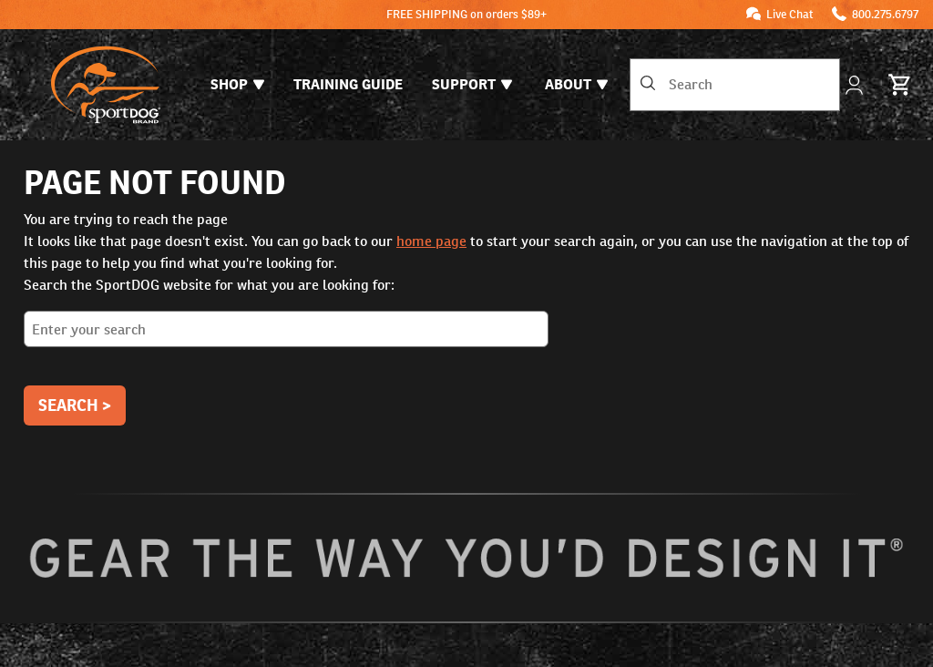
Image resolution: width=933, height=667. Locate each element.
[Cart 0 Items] (900, 85)
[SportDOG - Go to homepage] (106, 85)
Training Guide (348, 84)
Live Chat (790, 14)
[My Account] (856, 85)
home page (431, 241)
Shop (237, 84)
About (576, 84)
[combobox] (735, 84)
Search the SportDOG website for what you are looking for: (466, 318)
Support (472, 84)
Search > (74, 405)
